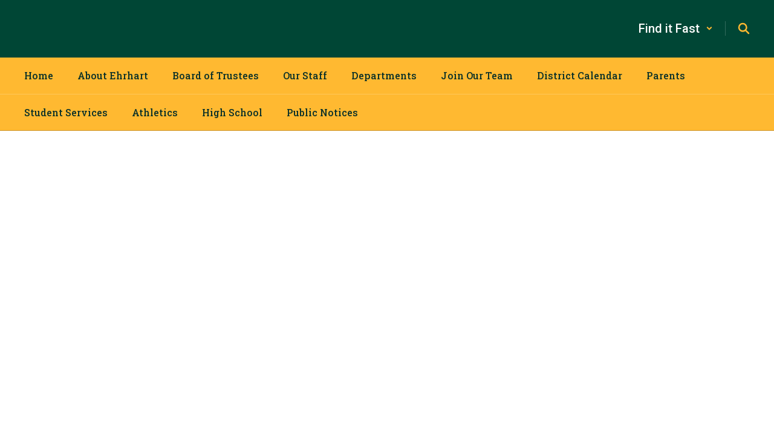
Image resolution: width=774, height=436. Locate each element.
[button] (676, 28)
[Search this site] (744, 28)
